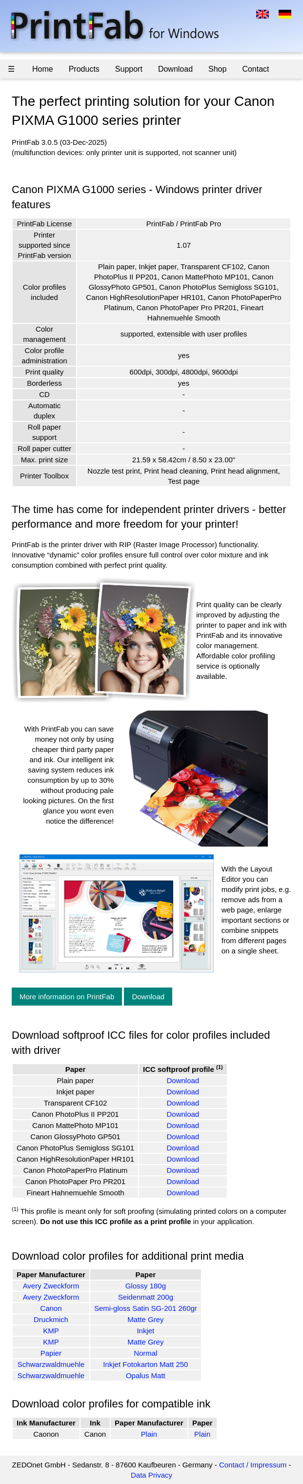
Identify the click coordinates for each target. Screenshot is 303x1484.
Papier (50, 1353)
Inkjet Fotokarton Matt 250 (145, 1364)
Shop (217, 69)
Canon (50, 1308)
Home (42, 69)
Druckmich (51, 1319)
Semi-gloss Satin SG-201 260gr (145, 1308)
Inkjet (145, 1330)
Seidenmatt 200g (145, 1297)
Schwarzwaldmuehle (51, 1364)
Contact (255, 69)
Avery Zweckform (51, 1286)
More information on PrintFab (67, 996)
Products (84, 69)
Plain (149, 1434)
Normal (145, 1353)
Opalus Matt (145, 1375)
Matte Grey (145, 1319)
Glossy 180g (145, 1286)
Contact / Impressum (252, 1465)
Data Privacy (151, 1475)
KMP (51, 1330)
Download (175, 69)
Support (128, 69)
